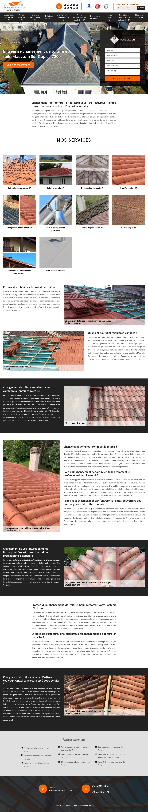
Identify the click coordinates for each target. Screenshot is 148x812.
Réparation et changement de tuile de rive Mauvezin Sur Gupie (111, 756)
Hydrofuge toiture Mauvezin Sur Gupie (36, 765)
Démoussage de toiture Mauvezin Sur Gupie (75, 763)
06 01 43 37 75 (71, 7)
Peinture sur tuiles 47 (22, 17)
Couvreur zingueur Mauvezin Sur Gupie (110, 748)
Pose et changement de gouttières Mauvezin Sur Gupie (74, 748)
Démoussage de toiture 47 (95, 17)
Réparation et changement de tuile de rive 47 (124, 17)
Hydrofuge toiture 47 (49, 17)
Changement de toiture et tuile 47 (63, 17)
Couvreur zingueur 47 (109, 17)
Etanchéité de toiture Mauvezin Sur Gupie (111, 763)
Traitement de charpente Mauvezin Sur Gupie (37, 757)
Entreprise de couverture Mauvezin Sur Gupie (74, 756)
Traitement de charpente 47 (35, 17)
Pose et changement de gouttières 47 (79, 17)
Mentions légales (87, 805)
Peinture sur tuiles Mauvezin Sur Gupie (36, 749)
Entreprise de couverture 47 (9, 17)
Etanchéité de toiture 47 (139, 17)
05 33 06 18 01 (71, 4)
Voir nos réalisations (18, 65)
